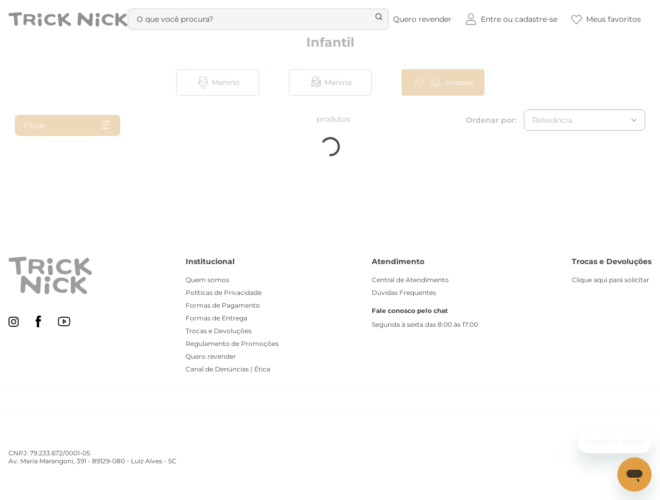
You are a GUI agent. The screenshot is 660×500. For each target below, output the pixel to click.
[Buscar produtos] (373, 19)
